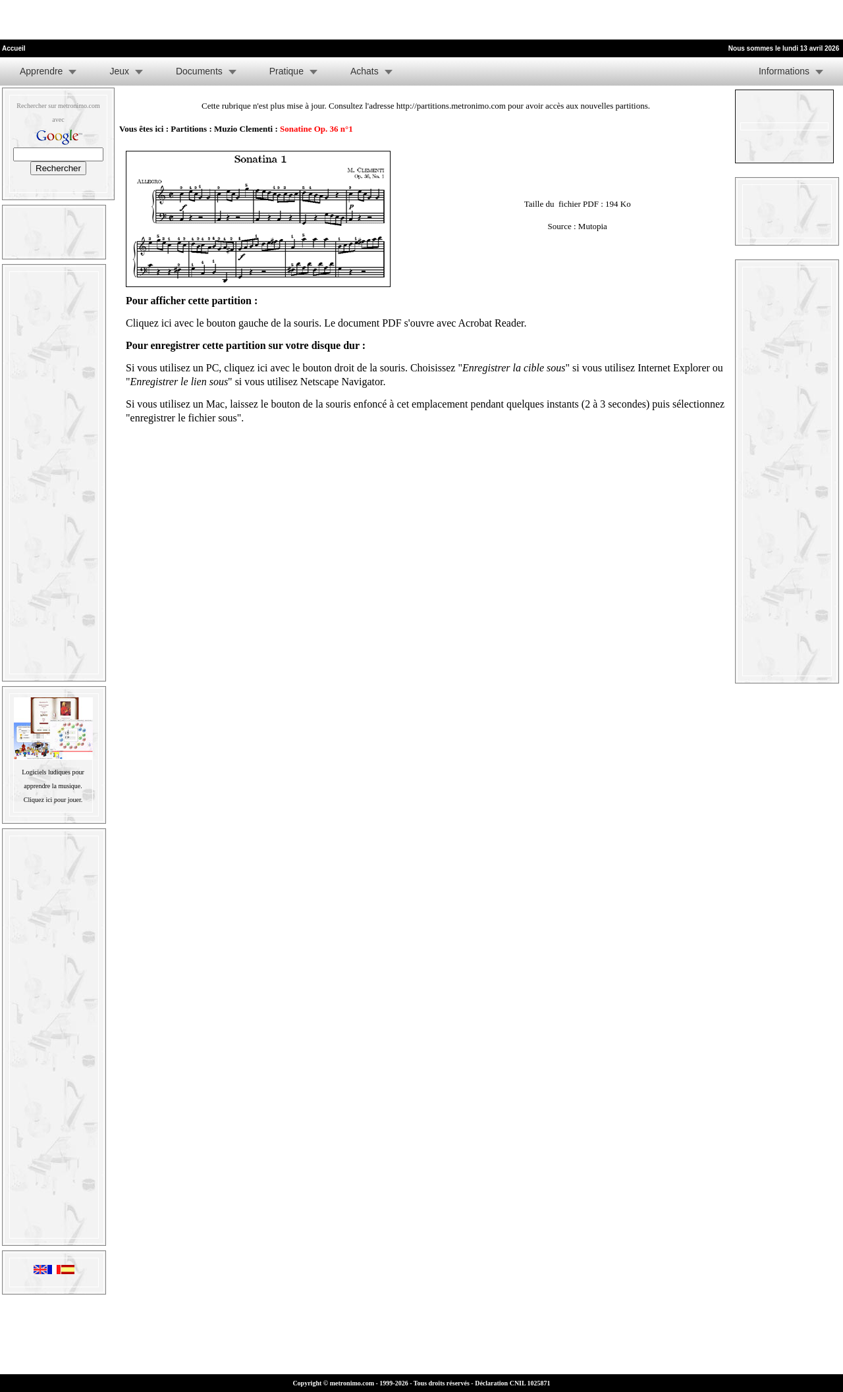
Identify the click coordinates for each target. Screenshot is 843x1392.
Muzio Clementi (243, 129)
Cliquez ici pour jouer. (53, 799)
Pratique (286, 71)
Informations (784, 71)
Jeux (119, 71)
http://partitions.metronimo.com (451, 106)
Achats (364, 71)
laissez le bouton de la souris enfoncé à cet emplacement (349, 404)
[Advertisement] (154, 20)
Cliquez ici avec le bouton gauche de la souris (222, 323)
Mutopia (592, 226)
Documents (199, 71)
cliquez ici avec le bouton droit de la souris (314, 367)
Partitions (189, 129)
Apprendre (41, 71)
